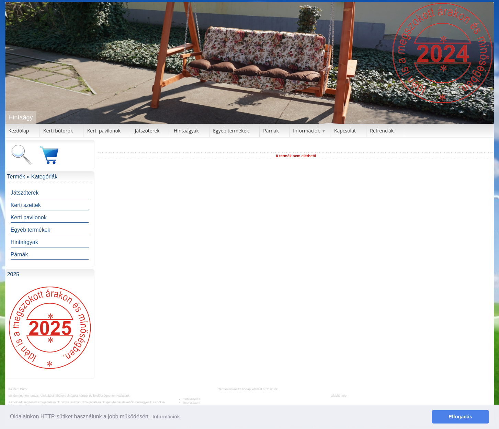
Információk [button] (166, 416)
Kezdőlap (19, 130)
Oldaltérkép (339, 395)
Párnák (271, 130)
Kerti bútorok (58, 130)
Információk (306, 130)
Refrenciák (382, 130)
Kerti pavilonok (104, 130)
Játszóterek (147, 130)
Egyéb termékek (231, 130)
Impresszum (191, 402)
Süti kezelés (191, 399)
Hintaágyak (186, 130)
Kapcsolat (345, 130)
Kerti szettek (26, 205)
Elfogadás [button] (460, 416)
